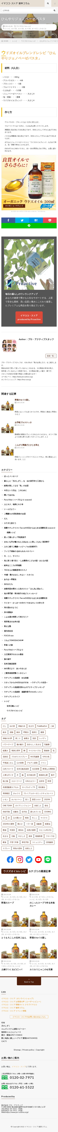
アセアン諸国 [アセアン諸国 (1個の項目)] (32, 763)
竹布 (3, 1023)
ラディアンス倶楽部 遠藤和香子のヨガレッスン (23, 692)
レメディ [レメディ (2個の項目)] (42, 738)
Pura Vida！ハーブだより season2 (18, 500)
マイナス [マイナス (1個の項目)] (44, 818)
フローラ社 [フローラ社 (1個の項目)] (50, 836)
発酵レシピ (11, 532)
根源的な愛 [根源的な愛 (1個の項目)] (43, 775)
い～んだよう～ (10, 509)
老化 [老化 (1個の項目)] (46, 805)
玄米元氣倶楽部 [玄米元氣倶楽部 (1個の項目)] (23, 769)
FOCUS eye (9, 635)
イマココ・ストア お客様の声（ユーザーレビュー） (21, 1001)
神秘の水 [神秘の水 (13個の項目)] (21, 726)
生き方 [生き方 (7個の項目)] (31, 726)
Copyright (40, 1050)
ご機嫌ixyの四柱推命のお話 (15, 514)
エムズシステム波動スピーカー (13, 1029)
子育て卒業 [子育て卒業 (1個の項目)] (14, 842)
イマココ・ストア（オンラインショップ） (18, 998)
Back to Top (29, 982)
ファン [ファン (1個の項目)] (43, 763)
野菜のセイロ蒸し (22, 400)
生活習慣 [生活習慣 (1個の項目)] (35, 769)
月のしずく (5, 1026)
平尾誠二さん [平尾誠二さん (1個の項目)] (8, 763)
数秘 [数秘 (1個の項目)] (4, 830)
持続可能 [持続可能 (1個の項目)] (6, 812)
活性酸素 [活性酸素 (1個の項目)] (49, 842)
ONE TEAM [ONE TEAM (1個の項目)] (7, 805)
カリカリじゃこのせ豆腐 (41, 969)
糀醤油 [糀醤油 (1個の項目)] (47, 824)
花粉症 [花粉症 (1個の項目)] (5, 757)
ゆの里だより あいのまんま (15, 668)
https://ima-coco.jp (24, 380)
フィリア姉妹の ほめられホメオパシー (19, 551)
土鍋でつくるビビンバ (11, 969)
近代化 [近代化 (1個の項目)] (24, 812)
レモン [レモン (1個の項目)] (5, 799)
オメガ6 (21, 28)
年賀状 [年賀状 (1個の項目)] (12, 830)
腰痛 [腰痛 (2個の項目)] (42, 732)
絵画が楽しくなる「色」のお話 (16, 485)
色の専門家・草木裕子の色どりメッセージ (20, 593)
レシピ (7, 28)
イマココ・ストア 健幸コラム (12, 1008)
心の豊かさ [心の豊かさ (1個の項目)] (17, 818)
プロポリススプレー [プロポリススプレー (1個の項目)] (19, 757)
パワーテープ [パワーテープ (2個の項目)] (8, 744)
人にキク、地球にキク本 (13, 504)
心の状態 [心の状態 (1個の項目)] (20, 763)
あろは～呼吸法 (10, 579)
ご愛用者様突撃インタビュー (15, 673)
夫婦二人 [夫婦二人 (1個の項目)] (37, 805)
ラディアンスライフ (12, 696)
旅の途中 (7, 659)
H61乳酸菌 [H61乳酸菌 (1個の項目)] (34, 757)
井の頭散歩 (8, 612)
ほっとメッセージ (11, 476)
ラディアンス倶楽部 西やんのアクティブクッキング (24, 687)
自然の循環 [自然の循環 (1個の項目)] (31, 830)
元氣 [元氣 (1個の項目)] (13, 836)
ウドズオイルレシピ (24, 26)
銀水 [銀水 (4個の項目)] (4, 732)
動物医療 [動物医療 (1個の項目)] (38, 836)
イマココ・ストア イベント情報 (13, 1011)
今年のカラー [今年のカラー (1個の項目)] (30, 781)
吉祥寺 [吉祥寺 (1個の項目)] (41, 781)
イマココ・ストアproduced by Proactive (29, 317)
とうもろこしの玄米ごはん (13, 937)
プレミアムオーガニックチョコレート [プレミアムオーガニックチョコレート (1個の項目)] (38, 793)
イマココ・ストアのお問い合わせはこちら (29, 1017)
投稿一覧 (50, 356)
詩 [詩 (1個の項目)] (9, 818)
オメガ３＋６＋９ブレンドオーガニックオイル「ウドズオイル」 (28, 183)
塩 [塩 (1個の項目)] (54, 750)
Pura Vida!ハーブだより (13, 650)
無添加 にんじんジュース (11, 1032)
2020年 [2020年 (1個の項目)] (47, 799)
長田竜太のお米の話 (12, 621)
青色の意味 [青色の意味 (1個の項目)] (17, 848)
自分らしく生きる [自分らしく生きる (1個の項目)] (34, 744)
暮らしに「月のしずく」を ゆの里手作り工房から (24, 481)
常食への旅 (8, 645)
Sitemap (17, 1050)
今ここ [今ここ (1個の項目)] (34, 818)
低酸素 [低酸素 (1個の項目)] (39, 824)
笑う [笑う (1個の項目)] (27, 799)
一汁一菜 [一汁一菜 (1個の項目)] (29, 824)
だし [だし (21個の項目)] (4, 726)
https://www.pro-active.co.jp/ (17, 1112)
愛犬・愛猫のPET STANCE (11, 1035)
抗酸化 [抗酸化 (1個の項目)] (15, 812)
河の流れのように (11, 607)
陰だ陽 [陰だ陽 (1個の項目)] (5, 781)
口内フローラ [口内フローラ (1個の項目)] (8, 769)
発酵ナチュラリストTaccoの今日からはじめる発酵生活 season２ (29, 528)
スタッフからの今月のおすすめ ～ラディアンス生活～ (26, 682)
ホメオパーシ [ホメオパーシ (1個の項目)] (16, 799)
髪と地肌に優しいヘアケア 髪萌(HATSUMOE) (19, 1038)
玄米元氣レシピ (13, 706)
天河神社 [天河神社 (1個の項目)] (47, 812)
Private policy (28, 1050)
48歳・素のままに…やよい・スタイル (19, 575)
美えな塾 (7, 626)
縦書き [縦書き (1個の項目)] (5, 750)
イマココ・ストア (19, 1066)
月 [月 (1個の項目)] (17, 775)
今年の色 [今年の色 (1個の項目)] (45, 757)
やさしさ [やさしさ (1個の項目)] (21, 836)
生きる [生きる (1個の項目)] (5, 836)
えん (6, 518)
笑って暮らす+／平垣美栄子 (15, 537)
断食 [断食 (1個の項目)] (4, 842)
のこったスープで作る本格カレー (42, 904)
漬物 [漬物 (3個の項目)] (11, 732)
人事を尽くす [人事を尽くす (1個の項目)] (8, 775)
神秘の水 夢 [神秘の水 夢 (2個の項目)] (7, 738)
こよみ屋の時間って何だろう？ (16, 617)
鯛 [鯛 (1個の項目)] (24, 750)
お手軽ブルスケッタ (23, 422)
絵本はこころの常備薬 (12, 565)
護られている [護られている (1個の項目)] (35, 812)
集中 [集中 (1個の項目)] (53, 775)
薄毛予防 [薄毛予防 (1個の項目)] (25, 842)
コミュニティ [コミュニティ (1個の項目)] (37, 842)
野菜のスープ (7, 902)
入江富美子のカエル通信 (13, 654)
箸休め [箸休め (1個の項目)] (20, 830)
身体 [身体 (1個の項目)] (30, 836)
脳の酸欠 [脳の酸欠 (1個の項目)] (20, 744)
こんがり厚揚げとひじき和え (27, 445)
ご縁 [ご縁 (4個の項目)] (52, 726)
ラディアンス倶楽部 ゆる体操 (16, 678)
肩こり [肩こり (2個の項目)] (18, 738)
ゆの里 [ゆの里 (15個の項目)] (12, 726)
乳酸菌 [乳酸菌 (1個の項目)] (47, 744)
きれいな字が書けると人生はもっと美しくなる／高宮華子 (26, 542)
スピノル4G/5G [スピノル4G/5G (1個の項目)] (45, 830)
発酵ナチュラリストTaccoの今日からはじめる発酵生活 (25, 598)
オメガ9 (28, 28)
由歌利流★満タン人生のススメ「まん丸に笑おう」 (24, 589)
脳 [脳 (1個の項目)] (22, 775)
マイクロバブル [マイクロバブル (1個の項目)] (35, 750)
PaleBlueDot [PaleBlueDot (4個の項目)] (42, 726)
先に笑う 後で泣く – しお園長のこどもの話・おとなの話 (26, 560)
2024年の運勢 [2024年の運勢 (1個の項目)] (8, 824)
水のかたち (8, 584)
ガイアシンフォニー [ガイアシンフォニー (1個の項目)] (23, 805)
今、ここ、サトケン (12, 556)
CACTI (4, 1041)
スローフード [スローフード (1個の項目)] (16, 781)
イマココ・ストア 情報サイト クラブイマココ (19, 1004)
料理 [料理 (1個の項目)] (49, 781)
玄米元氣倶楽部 (10, 664)
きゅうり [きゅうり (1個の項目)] (16, 793)
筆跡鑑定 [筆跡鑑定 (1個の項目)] (6, 793)
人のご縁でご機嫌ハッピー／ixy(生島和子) (20, 546)
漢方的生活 (8, 631)
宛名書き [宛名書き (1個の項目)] (41, 787)
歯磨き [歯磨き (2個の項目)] (26, 738)
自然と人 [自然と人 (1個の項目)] (28, 848)
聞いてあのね (9, 495)
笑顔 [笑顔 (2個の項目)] (34, 738)
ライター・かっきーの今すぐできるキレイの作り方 (24, 603)
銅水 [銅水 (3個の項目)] (18, 732)
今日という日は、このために (15, 490)
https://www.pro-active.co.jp (23, 377)
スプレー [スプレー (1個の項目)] (6, 848)
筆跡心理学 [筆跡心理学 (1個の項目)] (15, 750)
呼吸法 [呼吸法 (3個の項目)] (26, 732)
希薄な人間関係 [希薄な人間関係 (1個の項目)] (49, 769)
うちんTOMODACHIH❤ (13, 640)
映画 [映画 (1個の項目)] (27, 818)
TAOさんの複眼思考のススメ (15, 570)
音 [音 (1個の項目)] (4, 818)
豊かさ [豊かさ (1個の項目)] (20, 824)
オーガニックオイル (39, 28)
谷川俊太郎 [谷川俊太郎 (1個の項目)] (31, 775)
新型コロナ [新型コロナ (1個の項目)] (36, 799)
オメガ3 (14, 28)
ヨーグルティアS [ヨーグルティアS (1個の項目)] (28, 787)
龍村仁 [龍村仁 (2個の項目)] (34, 732)
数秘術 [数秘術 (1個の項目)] (46, 750)
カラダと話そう (10, 523)
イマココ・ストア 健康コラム (36, 1127)
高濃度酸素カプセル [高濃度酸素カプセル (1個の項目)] (11, 787)
